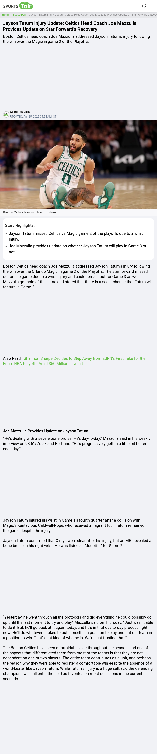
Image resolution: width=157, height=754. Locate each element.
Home (6, 14)
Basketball (19, 14)
